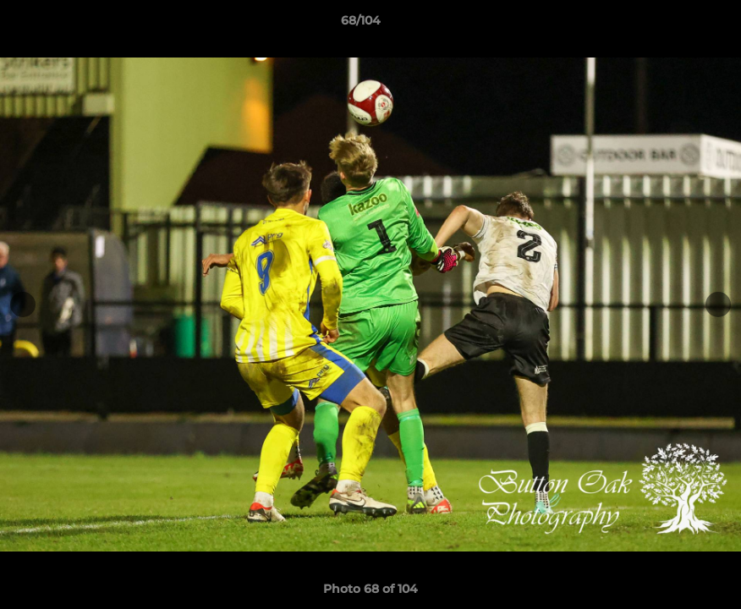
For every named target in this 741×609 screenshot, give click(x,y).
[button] (670, 24)
